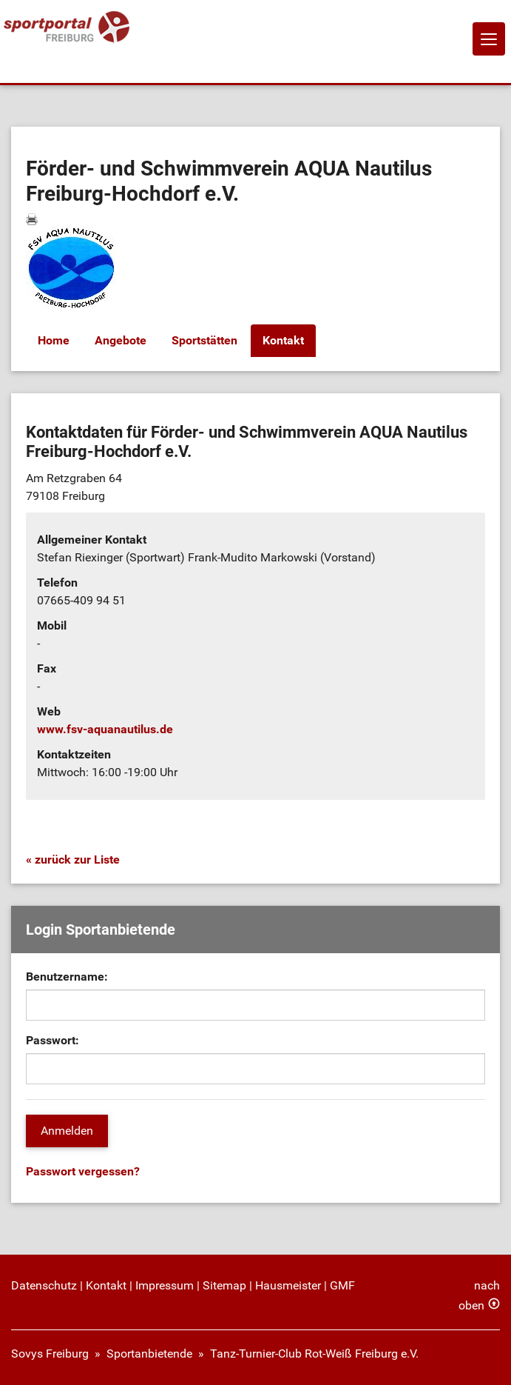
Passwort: (52, 1040)
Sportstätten (204, 340)
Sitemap (224, 1285)
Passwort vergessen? (83, 1171)
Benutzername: (67, 977)
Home (54, 340)
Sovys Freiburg (50, 1353)
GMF (342, 1285)
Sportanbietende (149, 1353)
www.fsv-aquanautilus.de (105, 729)
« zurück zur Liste (73, 859)
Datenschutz (44, 1285)
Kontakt (283, 340)
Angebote (120, 340)
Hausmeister (288, 1285)
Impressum (164, 1285)
